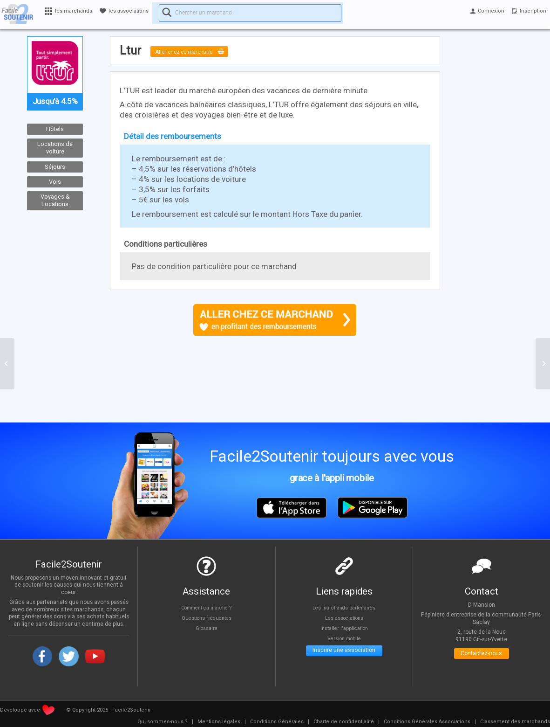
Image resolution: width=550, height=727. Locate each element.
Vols (55, 181)
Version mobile (344, 639)
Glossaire (206, 628)
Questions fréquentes (207, 618)
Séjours (55, 166)
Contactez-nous (481, 655)
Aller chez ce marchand (200, 51)
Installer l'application (344, 628)
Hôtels (55, 128)
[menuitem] (162, 722)
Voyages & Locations (55, 200)
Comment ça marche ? (206, 607)
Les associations (344, 618)
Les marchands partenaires (343, 607)
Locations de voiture (55, 147)
